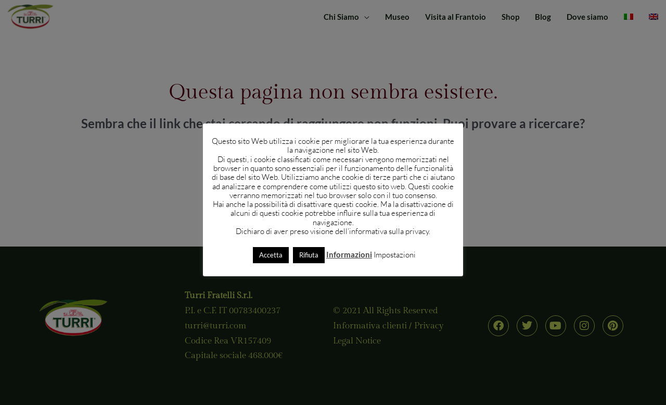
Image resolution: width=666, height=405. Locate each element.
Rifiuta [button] (308, 255)
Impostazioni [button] (395, 255)
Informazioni (349, 254)
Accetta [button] (271, 255)
